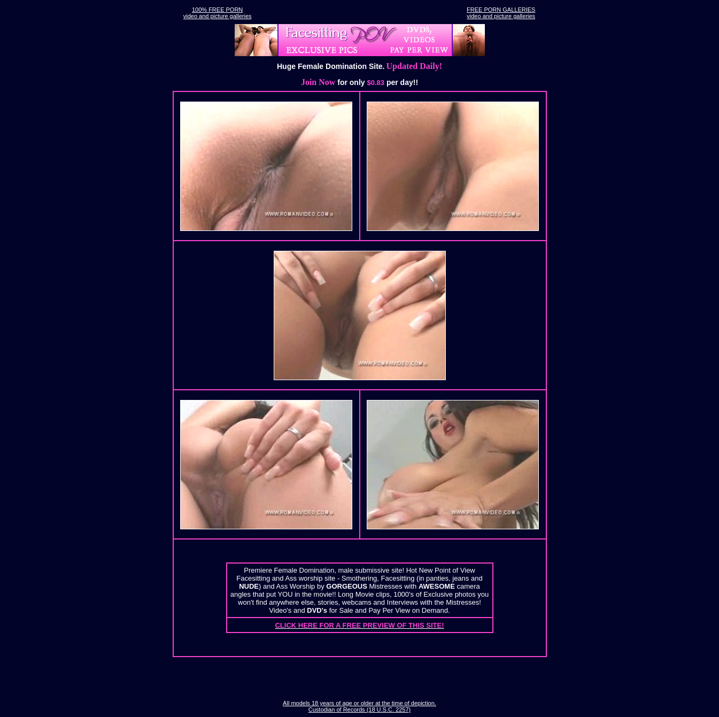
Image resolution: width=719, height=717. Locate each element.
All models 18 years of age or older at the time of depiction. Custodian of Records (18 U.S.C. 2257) (359, 706)
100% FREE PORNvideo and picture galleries (217, 12)
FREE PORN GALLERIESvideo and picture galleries (501, 12)
